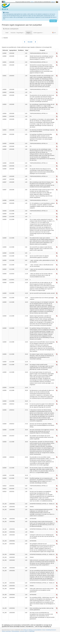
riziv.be (32, 1)
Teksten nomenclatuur (6, 631)
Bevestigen (53, 21)
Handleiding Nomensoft (51, 629)
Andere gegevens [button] (38, 32)
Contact (43, 629)
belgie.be (53, 1)
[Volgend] (35, 42)
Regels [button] (29, 32)
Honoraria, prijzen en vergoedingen (27, 631)
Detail (6, 32)
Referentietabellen (16, 631)
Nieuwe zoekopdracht (10, 29)
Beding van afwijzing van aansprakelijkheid (32, 629)
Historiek (5, 37)
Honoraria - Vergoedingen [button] (17, 32)
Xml (54, 32)
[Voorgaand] (24, 42)
